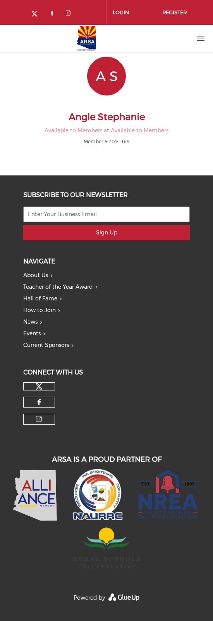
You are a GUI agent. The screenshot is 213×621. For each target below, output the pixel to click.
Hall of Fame (40, 298)
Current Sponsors (46, 345)
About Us (35, 275)
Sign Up (106, 232)
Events (32, 333)
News (30, 321)
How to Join (39, 310)
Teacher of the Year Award (58, 286)
